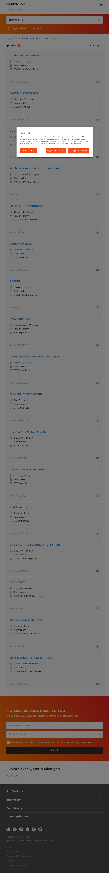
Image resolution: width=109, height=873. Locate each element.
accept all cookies (78, 150)
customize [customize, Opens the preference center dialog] (28, 150)
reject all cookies (56, 150)
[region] (54, 142)
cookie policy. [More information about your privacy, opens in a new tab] (76, 143)
